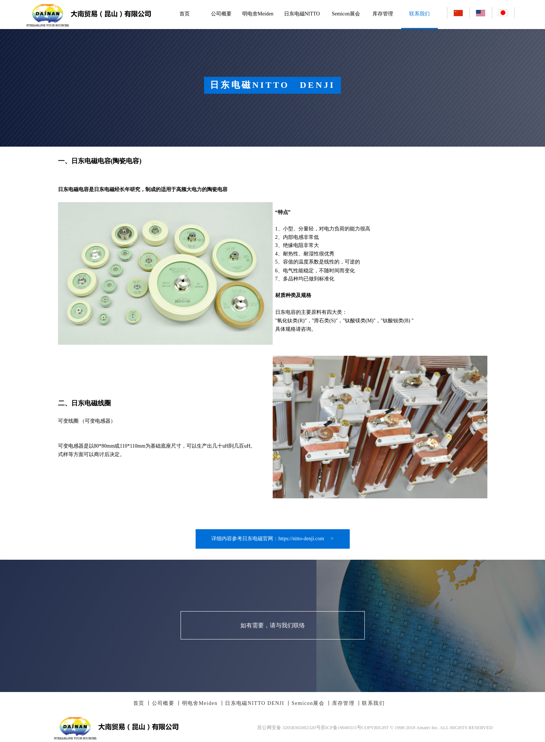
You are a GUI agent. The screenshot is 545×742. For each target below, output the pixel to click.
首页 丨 (142, 703)
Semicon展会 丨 (312, 703)
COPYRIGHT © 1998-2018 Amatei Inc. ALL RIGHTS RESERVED (427, 727)
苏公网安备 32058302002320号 (288, 727)
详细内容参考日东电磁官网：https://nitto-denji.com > (272, 538)
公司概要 (221, 14)
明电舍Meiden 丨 (203, 703)
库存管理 (383, 14)
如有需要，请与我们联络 (272, 625)
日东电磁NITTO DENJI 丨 (258, 703)
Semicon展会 (346, 14)
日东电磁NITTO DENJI (302, 27)
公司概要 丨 (167, 703)
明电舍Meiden (257, 14)
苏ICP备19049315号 (341, 727)
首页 (184, 14)
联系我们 (419, 14)
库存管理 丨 (347, 703)
